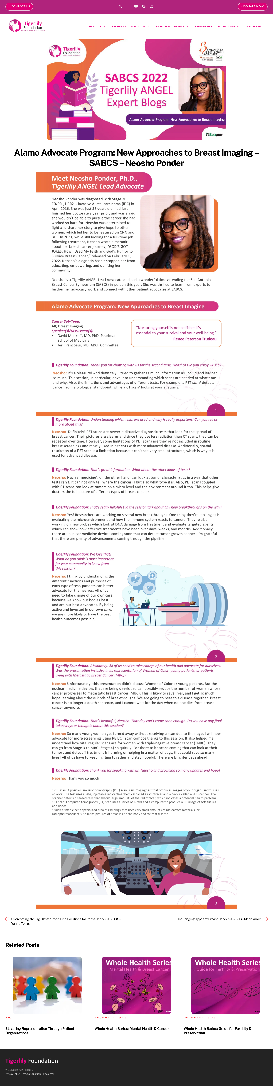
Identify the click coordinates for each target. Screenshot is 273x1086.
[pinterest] (143, 5)
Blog (8, 1017)
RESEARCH (163, 26)
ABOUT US (97, 26)
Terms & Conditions (31, 1074)
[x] (120, 5)
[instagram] (151, 5)
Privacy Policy (12, 1074)
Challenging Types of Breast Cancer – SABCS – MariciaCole (219, 919)
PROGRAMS (119, 26)
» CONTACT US (19, 6)
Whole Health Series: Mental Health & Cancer (132, 1028)
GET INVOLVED (229, 26)
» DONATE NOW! (252, 6)
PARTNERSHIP (203, 26)
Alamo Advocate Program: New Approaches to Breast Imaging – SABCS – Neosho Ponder (136, 157)
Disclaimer (48, 1074)
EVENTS (182, 26)
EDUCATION (141, 26)
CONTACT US (254, 26)
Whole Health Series (114, 1017)
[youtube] (135, 5)
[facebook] (128, 5)
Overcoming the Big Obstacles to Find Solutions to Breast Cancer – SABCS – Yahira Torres (65, 921)
